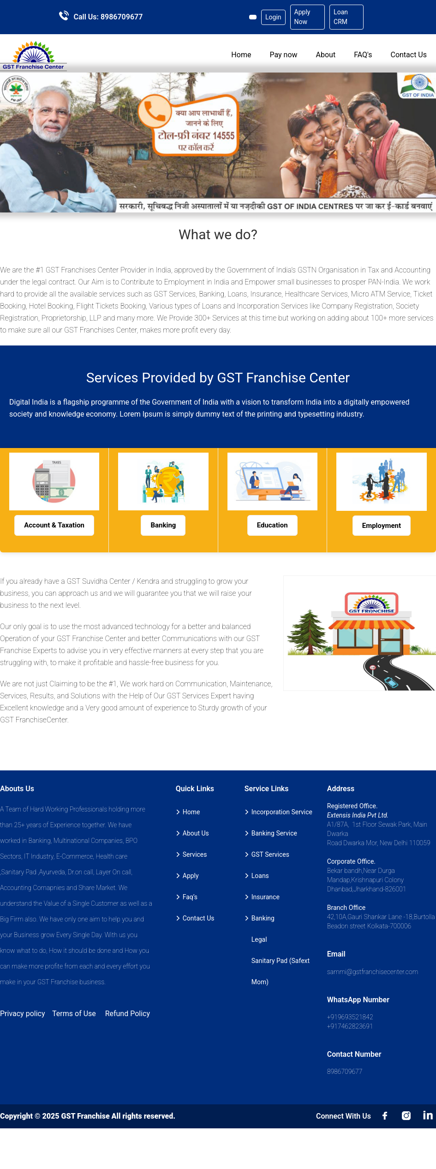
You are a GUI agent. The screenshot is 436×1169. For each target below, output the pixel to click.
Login (273, 17)
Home (241, 54)
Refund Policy (127, 1013)
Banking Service (274, 833)
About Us (196, 833)
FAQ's (363, 54)
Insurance (265, 897)
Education (272, 525)
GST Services (270, 854)
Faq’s (190, 897)
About (326, 54)
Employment (381, 525)
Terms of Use (74, 1013)
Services (195, 854)
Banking (163, 525)
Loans (260, 875)
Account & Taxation (54, 525)
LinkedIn (428, 1116)
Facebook (385, 1116)
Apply (191, 875)
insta (407, 1116)
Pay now (283, 54)
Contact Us (408, 54)
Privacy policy (22, 1013)
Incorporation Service (281, 812)
